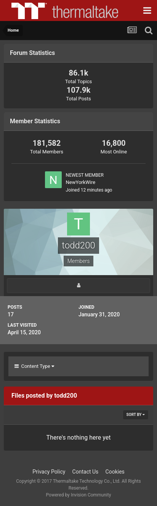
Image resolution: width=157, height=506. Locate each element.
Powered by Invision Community (78, 495)
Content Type (34, 366)
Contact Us (85, 472)
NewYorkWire (81, 182)
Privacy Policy (48, 472)
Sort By (136, 415)
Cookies (115, 472)
